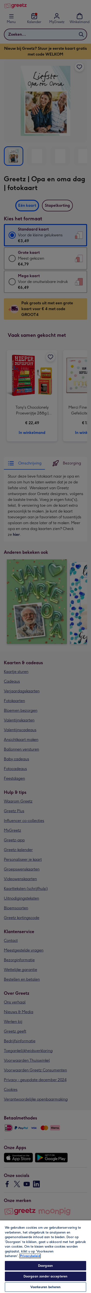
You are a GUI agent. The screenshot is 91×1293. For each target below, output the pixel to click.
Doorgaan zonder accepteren (45, 1276)
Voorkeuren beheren (45, 1287)
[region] (45, 1256)
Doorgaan (45, 1266)
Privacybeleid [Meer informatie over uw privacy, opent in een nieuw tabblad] (30, 1256)
